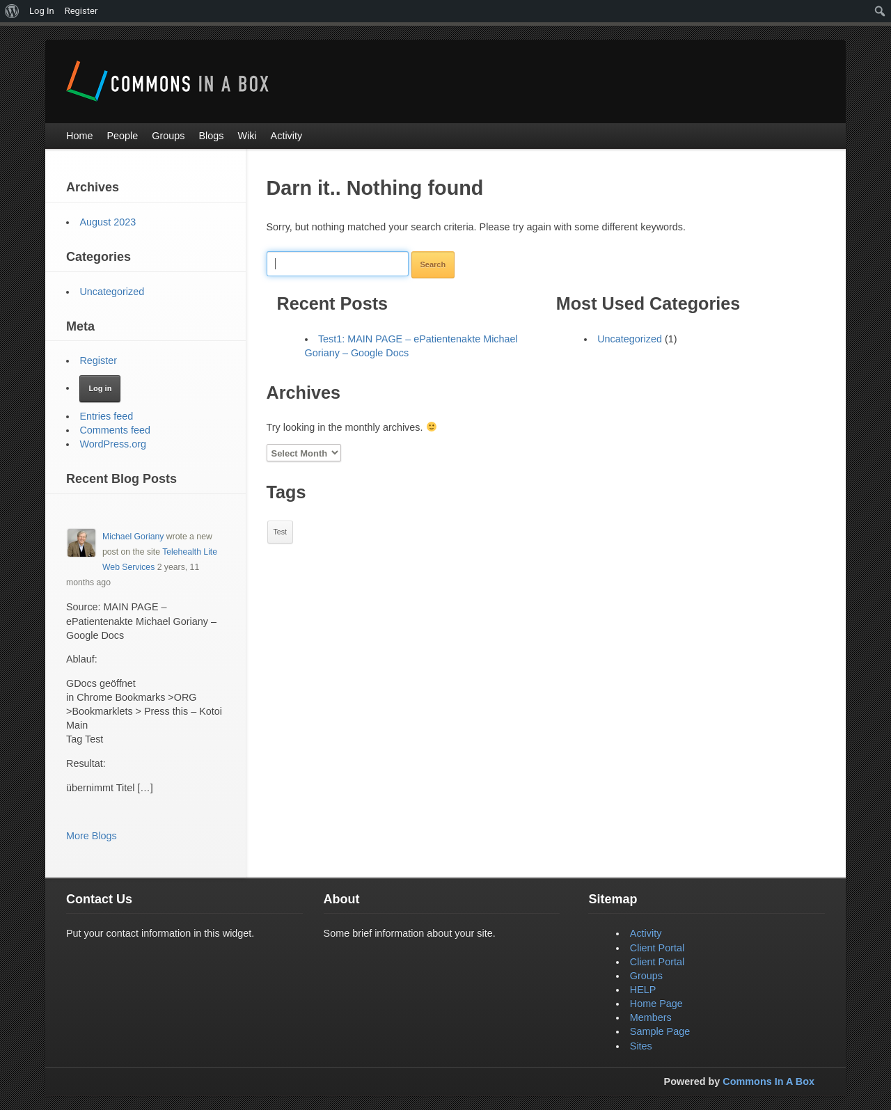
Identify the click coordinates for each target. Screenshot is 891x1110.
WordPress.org (112, 444)
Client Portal (657, 947)
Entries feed (106, 416)
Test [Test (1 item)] (280, 532)
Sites (641, 1046)
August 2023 (107, 222)
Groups (646, 975)
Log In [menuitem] (41, 11)
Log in (99, 388)
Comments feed (114, 430)
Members (651, 1017)
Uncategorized (629, 338)
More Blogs (91, 835)
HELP (643, 989)
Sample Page (660, 1031)
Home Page (656, 1003)
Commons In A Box (768, 1081)
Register (98, 360)
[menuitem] (12, 11)
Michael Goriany (133, 536)
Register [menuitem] (81, 11)
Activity (646, 933)
